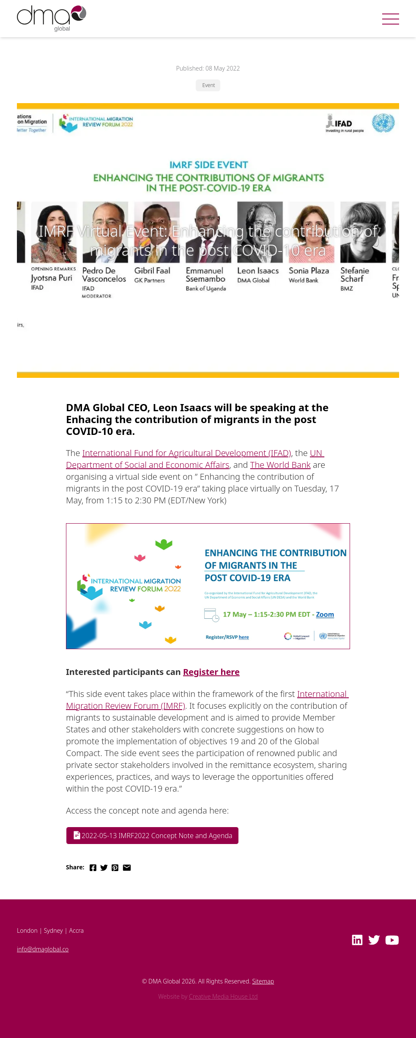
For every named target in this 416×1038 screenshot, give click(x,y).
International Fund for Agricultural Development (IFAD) (186, 453)
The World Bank (280, 464)
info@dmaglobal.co (42, 949)
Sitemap (263, 981)
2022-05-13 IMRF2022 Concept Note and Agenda (152, 835)
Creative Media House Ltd (223, 996)
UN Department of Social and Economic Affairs (195, 458)
